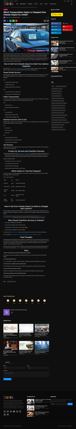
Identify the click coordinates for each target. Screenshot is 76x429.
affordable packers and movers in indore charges (60, 122)
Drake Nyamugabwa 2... (63, 43)
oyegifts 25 (37, 414)
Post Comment (7, 379)
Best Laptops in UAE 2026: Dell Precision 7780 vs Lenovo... (41, 334)
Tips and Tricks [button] (53, 4)
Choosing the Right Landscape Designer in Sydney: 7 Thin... (25, 351)
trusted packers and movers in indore (58, 105)
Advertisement (5, 1)
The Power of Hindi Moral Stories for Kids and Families (25, 334)
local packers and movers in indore (58, 112)
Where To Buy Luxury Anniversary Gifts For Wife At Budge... (42, 413)
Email (28, 365)
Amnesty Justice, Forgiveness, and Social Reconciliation (65, 55)
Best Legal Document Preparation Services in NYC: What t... (9, 352)
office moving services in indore (57, 127)
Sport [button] (41, 4)
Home (17, 3)
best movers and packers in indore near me (59, 115)
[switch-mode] (72, 1)
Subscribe (70, 404)
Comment (5, 370)
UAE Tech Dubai (37, 336)
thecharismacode (6, 337)
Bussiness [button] (30, 4)
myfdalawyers (37, 353)
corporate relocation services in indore (58, 110)
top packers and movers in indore (57, 98)
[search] (72, 4)
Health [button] (46, 4)
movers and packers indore (56, 95)
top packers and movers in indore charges (59, 103)
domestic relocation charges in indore (58, 117)
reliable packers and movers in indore (58, 107)
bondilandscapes (21, 353)
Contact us (15, 1)
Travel (53, 86)
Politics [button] (36, 4)
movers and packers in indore (61, 86)
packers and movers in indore (57, 88)
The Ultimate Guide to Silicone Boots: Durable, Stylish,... (41, 406)
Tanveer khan (37, 408)
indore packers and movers (56, 93)
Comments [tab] (7, 362)
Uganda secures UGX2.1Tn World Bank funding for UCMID (43, 400)
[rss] (7, 414)
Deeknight (61, 56)
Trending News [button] (23, 4)
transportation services (11, 281)
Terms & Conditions (61, 426)
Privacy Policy (69, 426)
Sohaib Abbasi (5, 355)
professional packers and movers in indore (59, 119)
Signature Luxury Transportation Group (19, 309)
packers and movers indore (56, 91)
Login (65, 1)
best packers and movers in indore (58, 100)
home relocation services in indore (58, 124)
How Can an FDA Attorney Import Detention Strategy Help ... (42, 351)
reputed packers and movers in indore (58, 129)
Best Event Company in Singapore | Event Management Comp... (10, 335)
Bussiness (8, 7)
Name (4, 365)
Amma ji (20, 336)
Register (68, 1)
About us (11, 1)
